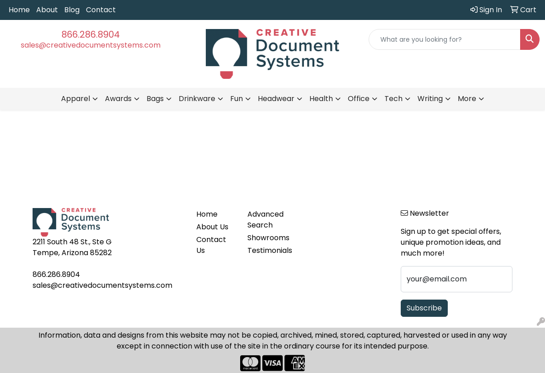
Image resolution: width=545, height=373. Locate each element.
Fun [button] (236, 98)
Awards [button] (118, 98)
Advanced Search (265, 219)
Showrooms (267, 238)
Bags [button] (155, 98)
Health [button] (321, 98)
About (47, 10)
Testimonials (267, 250)
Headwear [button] (276, 98)
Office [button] (359, 98)
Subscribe (424, 308)
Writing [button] (430, 98)
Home (19, 10)
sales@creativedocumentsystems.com (91, 45)
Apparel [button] (75, 98)
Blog (72, 10)
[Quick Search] (445, 39)
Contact (101, 10)
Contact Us (211, 245)
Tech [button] (393, 98)
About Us (212, 227)
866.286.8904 (91, 34)
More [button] (467, 98)
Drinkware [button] (197, 98)
